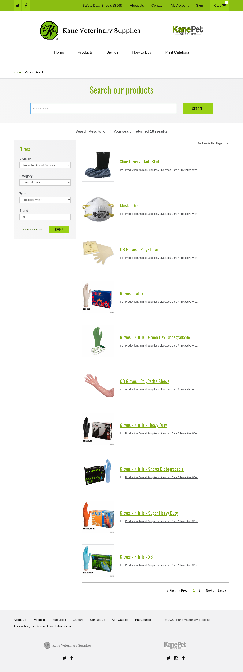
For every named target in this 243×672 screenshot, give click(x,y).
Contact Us (97, 619)
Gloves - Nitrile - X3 (136, 556)
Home (59, 52)
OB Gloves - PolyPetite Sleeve (144, 381)
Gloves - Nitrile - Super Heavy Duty (149, 512)
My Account (180, 5)
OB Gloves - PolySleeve (139, 249)
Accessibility (22, 626)
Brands (112, 52)
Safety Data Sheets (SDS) (102, 5)
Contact (157, 5)
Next (209, 590)
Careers (78, 619)
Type (22, 193)
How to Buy (141, 52)
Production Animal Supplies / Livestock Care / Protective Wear (161, 169)
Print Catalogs (177, 52)
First (172, 590)
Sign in (201, 5)
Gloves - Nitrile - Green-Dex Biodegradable (155, 337)
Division (25, 158)
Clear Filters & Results (32, 229)
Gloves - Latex (131, 293)
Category (25, 176)
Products (85, 52)
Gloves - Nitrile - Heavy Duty (143, 424)
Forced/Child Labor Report (55, 626)
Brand (23, 210)
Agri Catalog (120, 619)
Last (221, 590)
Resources (58, 619)
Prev (184, 590)
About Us (137, 5)
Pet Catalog (143, 619)
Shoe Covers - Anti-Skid (139, 161)
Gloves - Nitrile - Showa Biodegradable (152, 468)
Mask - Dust (130, 205)
